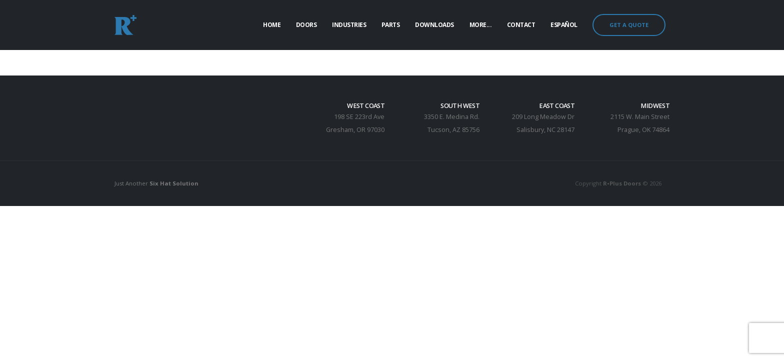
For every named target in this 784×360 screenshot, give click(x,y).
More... (481, 24)
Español (564, 24)
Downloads (434, 24)
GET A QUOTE (629, 24)
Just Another (156, 183)
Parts (391, 24)
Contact (521, 24)
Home (271, 24)
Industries (349, 24)
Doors (306, 24)
